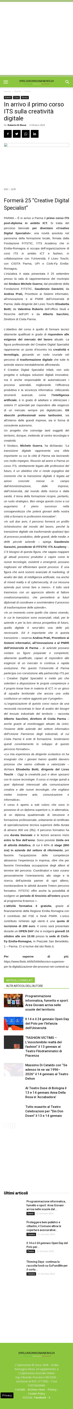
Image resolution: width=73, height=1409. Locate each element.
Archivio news (36, 1389)
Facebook (40, 1397)
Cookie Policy (36, 1393)
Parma (25, 97)
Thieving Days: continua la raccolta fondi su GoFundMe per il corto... (47, 1265)
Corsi (27, 91)
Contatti (20, 1389)
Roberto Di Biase (17, 125)
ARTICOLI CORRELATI (19, 980)
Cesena (31, 1234)
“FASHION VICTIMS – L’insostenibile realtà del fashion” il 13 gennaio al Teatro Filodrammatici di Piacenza (43, 1046)
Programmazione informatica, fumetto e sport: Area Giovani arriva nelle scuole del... (46, 1205)
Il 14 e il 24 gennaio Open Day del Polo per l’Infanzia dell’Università (47, 1023)
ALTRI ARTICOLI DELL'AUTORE (24, 985)
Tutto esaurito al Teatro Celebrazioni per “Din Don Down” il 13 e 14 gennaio (44, 1111)
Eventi (17, 91)
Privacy (51, 1389)
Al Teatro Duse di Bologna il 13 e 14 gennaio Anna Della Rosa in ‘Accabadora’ (45, 1092)
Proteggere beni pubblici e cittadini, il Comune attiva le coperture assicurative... (43, 1226)
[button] (67, 82)
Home (7, 91)
